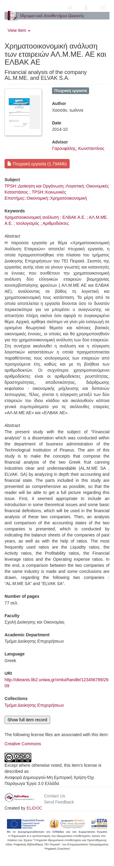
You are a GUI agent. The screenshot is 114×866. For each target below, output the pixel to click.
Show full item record (27, 719)
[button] (69, 7)
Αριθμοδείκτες (56, 223)
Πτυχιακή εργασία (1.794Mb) (37, 163)
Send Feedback (59, 802)
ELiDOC (34, 808)
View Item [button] (19, 30)
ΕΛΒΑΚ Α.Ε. (73, 217)
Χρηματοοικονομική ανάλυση (32, 217)
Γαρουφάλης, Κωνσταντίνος (78, 148)
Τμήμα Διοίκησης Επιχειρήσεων (34, 705)
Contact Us (54, 795)
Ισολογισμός (27, 223)
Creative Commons (23, 743)
